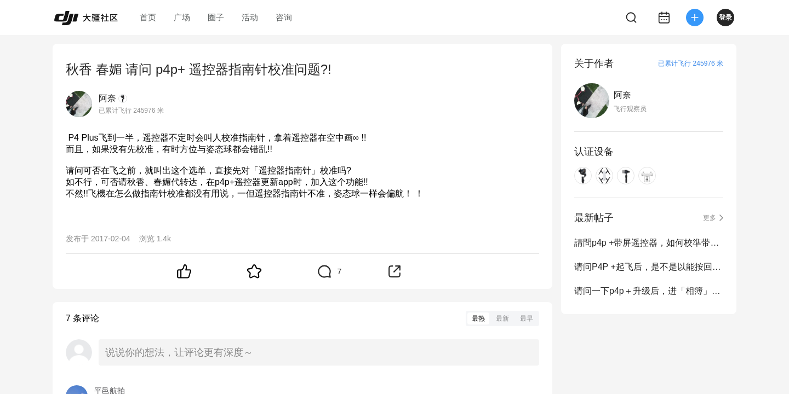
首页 (148, 17)
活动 (250, 17)
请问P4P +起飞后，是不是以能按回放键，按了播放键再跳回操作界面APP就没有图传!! (648, 266)
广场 (182, 17)
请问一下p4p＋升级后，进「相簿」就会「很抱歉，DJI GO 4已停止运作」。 (648, 291)
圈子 (216, 17)
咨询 (284, 17)
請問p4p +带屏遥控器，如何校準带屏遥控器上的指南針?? (648, 242)
